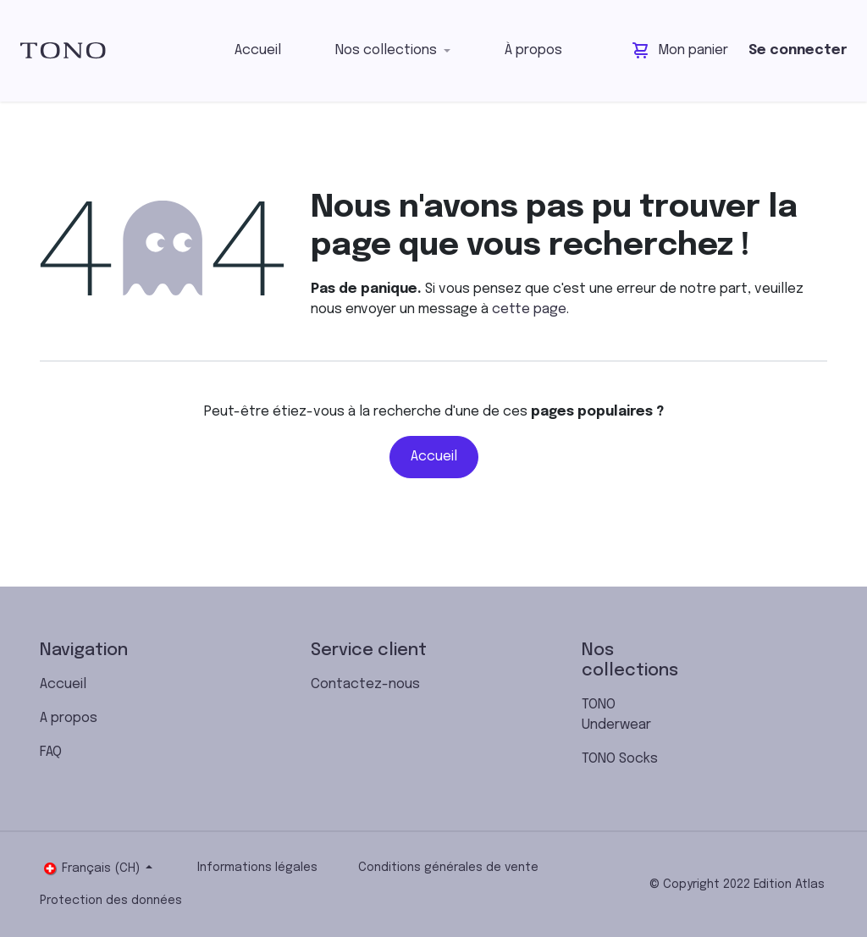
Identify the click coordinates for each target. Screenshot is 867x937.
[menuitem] (258, 51)
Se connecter (797, 50)
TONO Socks (620, 759)
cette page (529, 309)
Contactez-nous (365, 684)
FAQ (51, 752)
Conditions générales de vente (448, 868)
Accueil (434, 456)
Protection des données (111, 901)
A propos (68, 718)
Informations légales (257, 868)
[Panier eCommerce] (680, 51)
